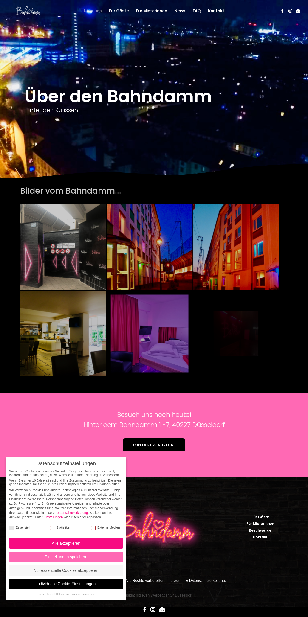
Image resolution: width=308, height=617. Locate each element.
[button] (283, 11)
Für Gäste (119, 11)
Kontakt (216, 11)
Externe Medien (105, 527)
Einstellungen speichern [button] (66, 557)
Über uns (93, 11)
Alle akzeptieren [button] (66, 543)
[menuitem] (93, 11)
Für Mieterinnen (151, 11)
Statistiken (60, 527)
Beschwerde (260, 530)
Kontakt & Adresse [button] (154, 445)
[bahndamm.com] (20, 10)
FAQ (197, 11)
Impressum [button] (88, 594)
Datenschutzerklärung (207, 580)
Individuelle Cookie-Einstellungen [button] (66, 584)
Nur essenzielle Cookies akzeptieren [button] (66, 570)
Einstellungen (53, 517)
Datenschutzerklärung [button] (68, 594)
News (180, 11)
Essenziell (19, 527)
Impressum (175, 580)
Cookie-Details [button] (46, 594)
